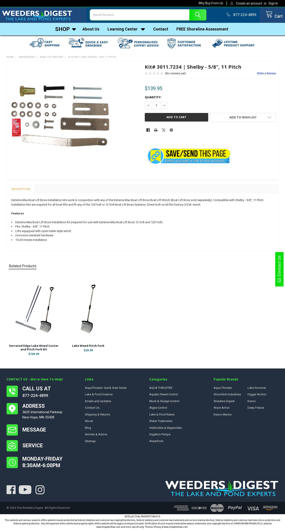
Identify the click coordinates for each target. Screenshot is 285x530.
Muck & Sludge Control (164, 402)
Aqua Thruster (223, 389)
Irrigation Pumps (160, 435)
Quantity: (153, 98)
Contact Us (279, 269)
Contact (160, 30)
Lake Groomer (257, 389)
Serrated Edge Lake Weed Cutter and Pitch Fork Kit (33, 348)
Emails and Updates (98, 402)
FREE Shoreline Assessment (202, 30)
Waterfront (156, 442)
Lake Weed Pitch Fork (88, 347)
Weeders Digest (224, 402)
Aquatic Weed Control (163, 395)
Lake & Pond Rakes (162, 415)
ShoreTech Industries (227, 395)
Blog (88, 429)
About (89, 422)
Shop (65, 30)
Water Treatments (160, 422)
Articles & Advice (96, 435)
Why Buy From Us (211, 3)
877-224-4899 (35, 396)
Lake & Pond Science (98, 395)
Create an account (249, 3)
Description (21, 190)
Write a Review (266, 74)
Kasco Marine (222, 415)
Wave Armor (222, 408)
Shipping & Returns (97, 415)
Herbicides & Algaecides (165, 429)
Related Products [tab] (22, 267)
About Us (90, 30)
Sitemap (90, 442)
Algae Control (158, 408)
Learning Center (126, 30)
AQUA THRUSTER (160, 389)
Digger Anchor (257, 395)
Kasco (252, 402)
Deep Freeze (256, 408)
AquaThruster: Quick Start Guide (105, 389)
